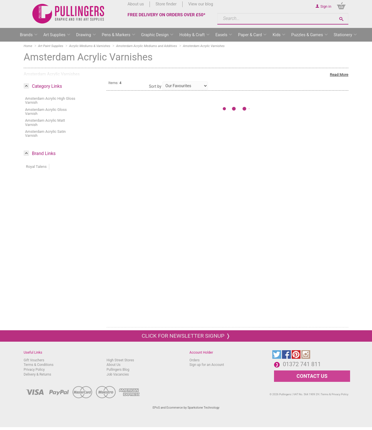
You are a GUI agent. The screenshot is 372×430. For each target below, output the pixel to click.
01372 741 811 (302, 364)
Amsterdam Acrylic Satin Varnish (45, 133)
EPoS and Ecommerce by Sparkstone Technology (186, 407)
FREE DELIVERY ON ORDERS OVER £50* (166, 14)
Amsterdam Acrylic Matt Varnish (45, 122)
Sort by (155, 86)
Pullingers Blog (118, 370)
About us (136, 4)
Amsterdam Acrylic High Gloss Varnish (50, 100)
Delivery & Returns (37, 374)
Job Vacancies (118, 374)
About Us (113, 365)
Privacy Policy (34, 370)
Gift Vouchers (34, 360)
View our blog (200, 4)
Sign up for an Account (206, 365)
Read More (339, 74)
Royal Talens (36, 166)
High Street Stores (120, 360)
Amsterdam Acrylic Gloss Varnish (46, 111)
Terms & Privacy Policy (334, 394)
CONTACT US (312, 376)
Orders (194, 360)
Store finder (166, 4)
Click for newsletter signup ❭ (186, 336)
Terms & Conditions (39, 365)
